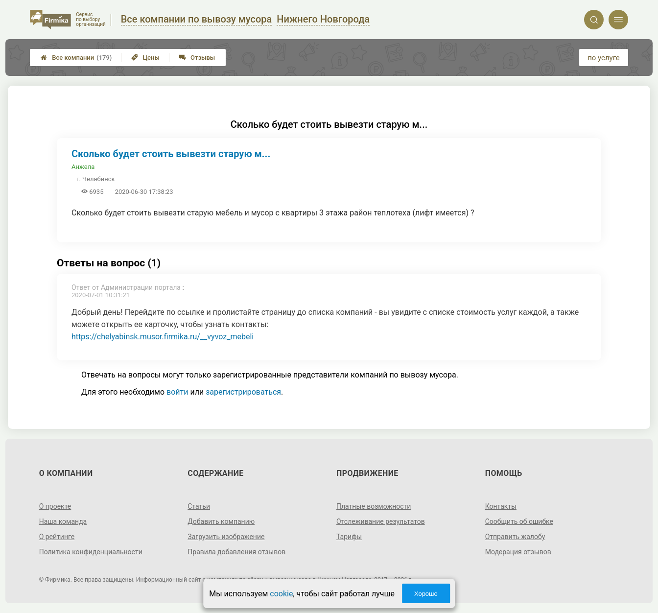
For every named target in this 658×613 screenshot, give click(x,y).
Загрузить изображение (226, 537)
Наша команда (63, 521)
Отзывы (197, 57)
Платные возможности (373, 506)
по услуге (604, 57)
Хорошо (426, 593)
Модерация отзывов (518, 552)
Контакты (501, 506)
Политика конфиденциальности (90, 552)
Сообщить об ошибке (519, 521)
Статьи (199, 506)
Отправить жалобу (515, 537)
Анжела (82, 166)
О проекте (55, 506)
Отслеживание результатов (380, 521)
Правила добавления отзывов (236, 552)
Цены (145, 57)
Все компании (76, 57)
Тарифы (349, 537)
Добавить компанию (221, 521)
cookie (281, 593)
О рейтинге (57, 537)
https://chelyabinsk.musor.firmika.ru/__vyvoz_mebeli (162, 336)
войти (177, 392)
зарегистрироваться (243, 392)
